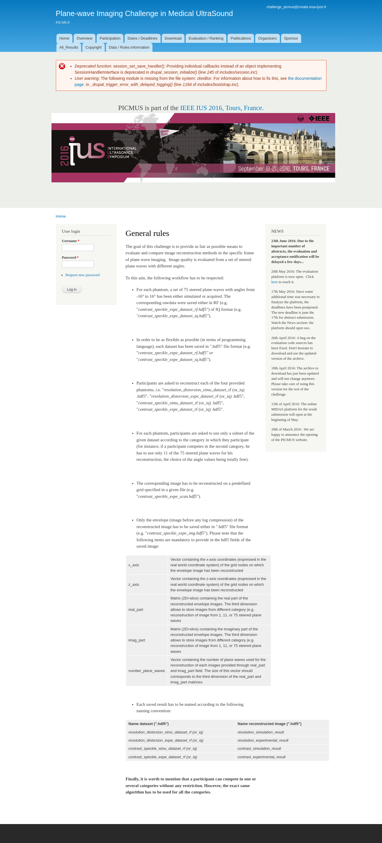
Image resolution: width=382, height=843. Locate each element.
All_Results (68, 47)
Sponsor (291, 38)
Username (70, 241)
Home (64, 38)
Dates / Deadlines (143, 38)
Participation (110, 38)
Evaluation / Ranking (206, 38)
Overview (84, 38)
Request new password (82, 275)
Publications (241, 38)
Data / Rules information (129, 47)
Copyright (94, 47)
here (274, 282)
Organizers (267, 38)
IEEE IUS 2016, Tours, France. (222, 108)
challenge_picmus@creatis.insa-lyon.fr (296, 7)
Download (173, 38)
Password (70, 257)
